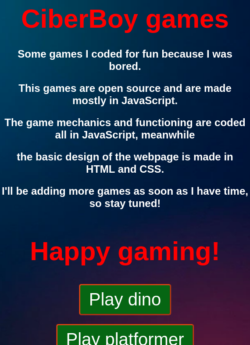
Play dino (125, 299)
